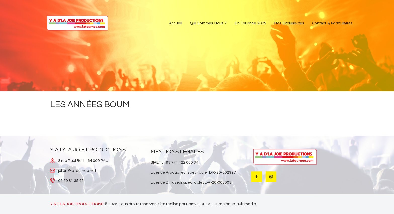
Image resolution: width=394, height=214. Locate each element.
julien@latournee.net (77, 171)
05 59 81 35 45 (71, 181)
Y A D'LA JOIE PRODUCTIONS (77, 204)
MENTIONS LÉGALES (177, 152)
